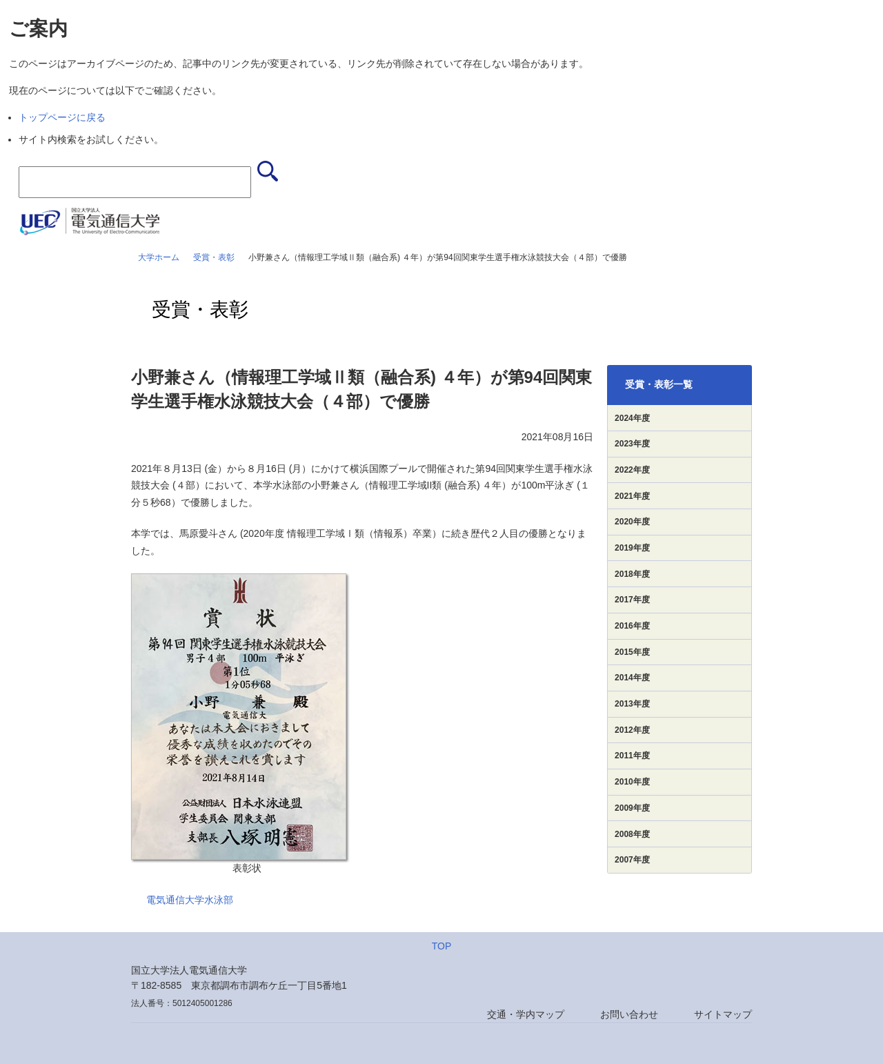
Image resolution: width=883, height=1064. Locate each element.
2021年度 (632, 496)
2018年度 (632, 574)
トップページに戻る (62, 117)
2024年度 (632, 418)
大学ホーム (158, 257)
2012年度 (632, 730)
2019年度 (632, 548)
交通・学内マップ (525, 1014)
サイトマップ (723, 1014)
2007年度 (632, 860)
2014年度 (632, 677)
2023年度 (632, 444)
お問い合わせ (629, 1014)
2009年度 (632, 808)
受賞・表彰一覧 (659, 384)
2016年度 (632, 626)
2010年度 (632, 782)
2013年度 (632, 704)
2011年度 (632, 755)
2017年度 (632, 599)
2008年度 (632, 834)
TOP (442, 946)
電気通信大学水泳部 (189, 899)
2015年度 (632, 652)
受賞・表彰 (214, 257)
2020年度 (632, 521)
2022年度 (632, 470)
